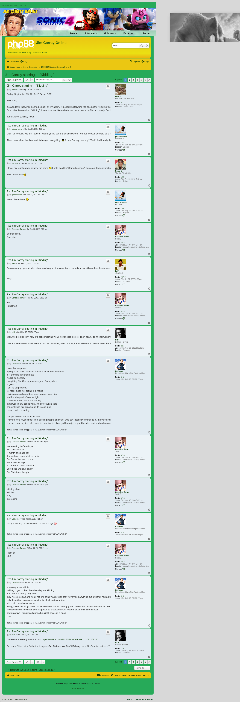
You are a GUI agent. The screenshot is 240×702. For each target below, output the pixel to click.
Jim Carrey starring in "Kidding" (29, 75)
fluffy (117, 271)
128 (122, 177)
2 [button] (129, 79)
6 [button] (145, 79)
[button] (149, 80)
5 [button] (141, 79)
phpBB (68, 683)
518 (122, 377)
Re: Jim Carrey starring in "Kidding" (27, 125)
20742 (123, 277)
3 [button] (133, 79)
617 (122, 102)
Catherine (119, 371)
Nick (117, 340)
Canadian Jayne (122, 237)
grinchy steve (121, 137)
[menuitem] (23, 62)
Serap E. (118, 171)
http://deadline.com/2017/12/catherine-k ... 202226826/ (70, 639)
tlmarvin (118, 96)
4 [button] (137, 79)
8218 (123, 243)
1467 (123, 143)
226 (122, 346)
